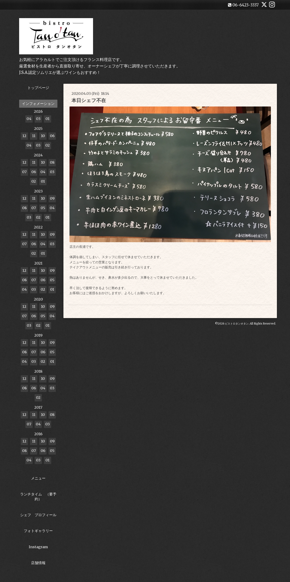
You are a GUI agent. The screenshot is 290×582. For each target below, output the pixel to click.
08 (52, 162)
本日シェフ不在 (88, 100)
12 (24, 135)
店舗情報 (38, 562)
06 (52, 135)
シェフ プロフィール (38, 515)
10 (43, 135)
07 (24, 172)
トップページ (38, 87)
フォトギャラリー (38, 530)
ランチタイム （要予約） (38, 496)
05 (43, 208)
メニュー (38, 478)
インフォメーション (38, 103)
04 (29, 118)
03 (38, 118)
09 (52, 198)
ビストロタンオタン (237, 323)
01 (48, 118)
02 (47, 145)
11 (33, 135)
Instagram (38, 547)
